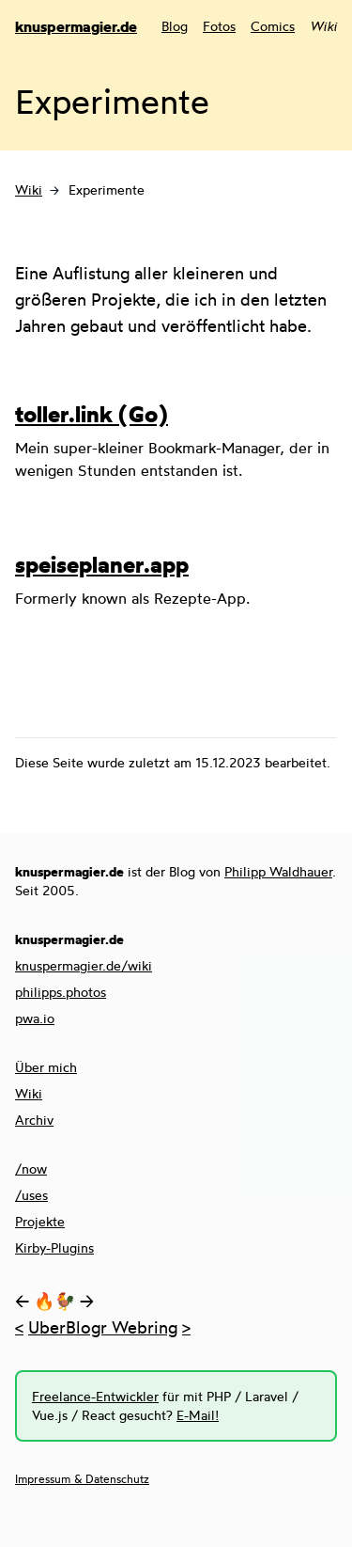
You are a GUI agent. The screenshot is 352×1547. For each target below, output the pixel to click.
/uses (31, 1195)
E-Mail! (197, 1415)
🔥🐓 (54, 1300)
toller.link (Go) (91, 414)
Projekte (40, 1221)
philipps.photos (60, 992)
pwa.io (34, 1018)
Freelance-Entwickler (95, 1396)
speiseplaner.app (102, 564)
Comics (273, 26)
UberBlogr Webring (102, 1327)
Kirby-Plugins (54, 1247)
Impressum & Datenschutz (82, 1479)
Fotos (219, 26)
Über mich (46, 1067)
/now (31, 1168)
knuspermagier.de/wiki (83, 965)
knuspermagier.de (76, 26)
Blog (174, 26)
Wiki (28, 189)
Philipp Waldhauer (278, 871)
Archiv (34, 1120)
